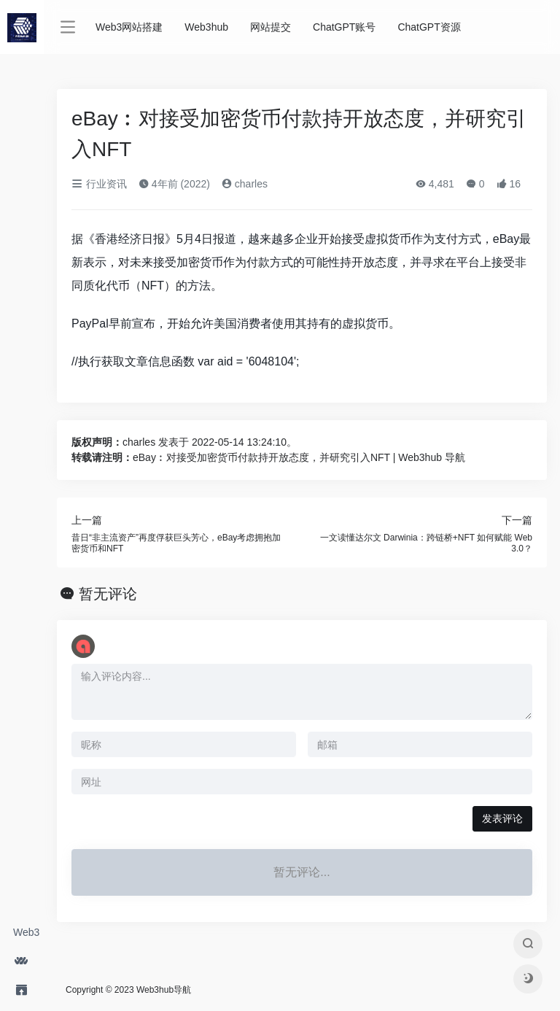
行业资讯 (99, 184)
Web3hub (206, 27)
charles (245, 184)
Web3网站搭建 (28, 936)
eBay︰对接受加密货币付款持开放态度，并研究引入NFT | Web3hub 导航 (299, 457)
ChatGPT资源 (428, 27)
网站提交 (270, 27)
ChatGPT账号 (344, 27)
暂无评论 (108, 594)
